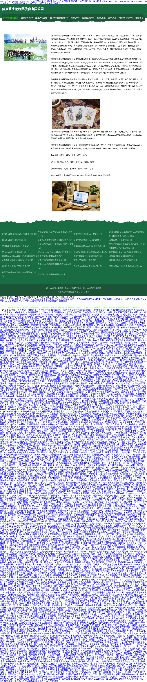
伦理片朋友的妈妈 (81, 351)
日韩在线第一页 (49, 319)
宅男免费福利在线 (25, 502)
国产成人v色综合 (136, 411)
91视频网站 (9, 564)
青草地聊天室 (75, 312)
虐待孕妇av (20, 536)
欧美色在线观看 (22, 480)
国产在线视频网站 (126, 482)
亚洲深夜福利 (51, 368)
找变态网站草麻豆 (51, 336)
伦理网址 (86, 420)
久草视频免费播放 (91, 411)
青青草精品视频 (44, 618)
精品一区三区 (93, 457)
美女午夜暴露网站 (96, 472)
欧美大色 (26, 538)
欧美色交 (36, 357)
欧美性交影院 (107, 332)
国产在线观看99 (128, 491)
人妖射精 (46, 312)
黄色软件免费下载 (21, 325)
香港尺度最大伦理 (21, 370)
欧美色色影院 (135, 323)
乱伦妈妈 (22, 310)
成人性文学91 (55, 629)
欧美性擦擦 (130, 607)
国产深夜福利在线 (134, 519)
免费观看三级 (28, 547)
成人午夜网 (38, 485)
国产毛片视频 (132, 312)
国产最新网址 (33, 648)
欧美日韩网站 (29, 351)
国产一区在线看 (13, 586)
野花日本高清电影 (19, 653)
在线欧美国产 (83, 584)
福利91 (60, 377)
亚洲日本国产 (64, 569)
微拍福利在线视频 (95, 429)
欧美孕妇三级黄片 (10, 373)
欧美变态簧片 (133, 515)
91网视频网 (13, 420)
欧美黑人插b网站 (130, 679)
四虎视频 (43, 334)
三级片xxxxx (70, 633)
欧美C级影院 (38, 329)
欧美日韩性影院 (73, 547)
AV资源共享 (25, 601)
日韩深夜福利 (111, 642)
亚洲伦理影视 (12, 394)
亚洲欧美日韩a (121, 526)
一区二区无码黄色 (97, 560)
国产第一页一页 (117, 584)
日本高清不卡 (58, 672)
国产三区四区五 (49, 582)
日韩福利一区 (61, 366)
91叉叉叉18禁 (41, 504)
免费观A (72, 370)
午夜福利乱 (103, 317)
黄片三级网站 (63, 657)
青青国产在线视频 (89, 474)
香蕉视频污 (100, 502)
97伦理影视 (56, 338)
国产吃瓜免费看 (78, 429)
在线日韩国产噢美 (55, 407)
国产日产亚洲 (112, 424)
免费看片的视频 (44, 554)
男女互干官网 (29, 431)
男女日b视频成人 (136, 554)
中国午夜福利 (112, 314)
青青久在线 (119, 569)
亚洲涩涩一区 (111, 510)
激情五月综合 (43, 431)
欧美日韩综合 (118, 612)
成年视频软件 (122, 655)
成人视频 (16, 547)
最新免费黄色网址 (12, 362)
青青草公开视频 (134, 545)
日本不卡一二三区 (90, 603)
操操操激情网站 (77, 422)
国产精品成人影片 (23, 386)
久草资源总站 (135, 526)
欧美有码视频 (27, 411)
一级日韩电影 (62, 597)
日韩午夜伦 (9, 657)
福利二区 (14, 482)
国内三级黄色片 (139, 657)
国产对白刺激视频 (35, 437)
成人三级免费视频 (14, 616)
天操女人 (92, 530)
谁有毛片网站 (48, 347)
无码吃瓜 (132, 579)
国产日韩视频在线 (100, 584)
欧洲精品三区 (43, 340)
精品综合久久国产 (44, 502)
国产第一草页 (29, 403)
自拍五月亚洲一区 (90, 595)
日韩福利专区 (124, 543)
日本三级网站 (6, 478)
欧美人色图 (93, 476)
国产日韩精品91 (44, 351)
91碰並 (47, 383)
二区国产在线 (97, 575)
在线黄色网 (99, 364)
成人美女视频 (7, 379)
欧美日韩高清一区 (92, 491)
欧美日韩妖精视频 (100, 388)
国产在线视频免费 (132, 648)
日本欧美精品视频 (124, 429)
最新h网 (93, 599)
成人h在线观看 (108, 347)
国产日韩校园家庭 (31, 681)
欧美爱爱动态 (67, 476)
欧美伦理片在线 (49, 627)
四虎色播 (31, 603)
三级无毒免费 (88, 618)
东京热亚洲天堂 (28, 338)
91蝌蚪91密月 (70, 629)
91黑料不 (50, 317)
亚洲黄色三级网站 (33, 640)
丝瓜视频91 (59, 623)
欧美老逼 (44, 551)
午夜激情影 (58, 448)
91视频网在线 (47, 463)
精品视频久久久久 (37, 655)
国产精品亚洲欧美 (109, 383)
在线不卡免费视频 (41, 538)
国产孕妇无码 (121, 332)
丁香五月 (12, 418)
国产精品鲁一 (81, 668)
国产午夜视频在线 (110, 362)
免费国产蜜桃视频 (37, 635)
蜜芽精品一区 (63, 442)
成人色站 (24, 394)
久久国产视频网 (18, 648)
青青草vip (116, 592)
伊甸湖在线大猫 (95, 407)
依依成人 (65, 590)
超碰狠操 (79, 347)
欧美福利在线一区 (83, 446)
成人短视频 (91, 538)
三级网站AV (82, 679)
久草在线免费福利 (9, 381)
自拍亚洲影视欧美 (66, 355)
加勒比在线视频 (30, 345)
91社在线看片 (67, 357)
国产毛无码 (49, 597)
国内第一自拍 (57, 547)
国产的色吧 (46, 386)
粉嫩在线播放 (124, 627)
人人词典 (68, 426)
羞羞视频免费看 (120, 366)
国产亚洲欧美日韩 (107, 623)
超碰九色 (111, 489)
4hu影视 (51, 472)
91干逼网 (114, 644)
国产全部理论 (102, 334)
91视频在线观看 (36, 416)
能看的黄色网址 (102, 319)
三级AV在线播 (19, 377)
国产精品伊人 (79, 360)
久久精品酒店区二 (9, 465)
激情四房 (70, 644)
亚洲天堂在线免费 (39, 517)
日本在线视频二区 (25, 396)
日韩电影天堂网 (98, 493)
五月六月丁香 (103, 573)
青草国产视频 (81, 638)
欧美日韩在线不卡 (34, 383)
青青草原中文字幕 (91, 670)
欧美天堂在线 (122, 661)
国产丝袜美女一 (129, 392)
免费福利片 (36, 679)
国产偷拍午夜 (135, 517)
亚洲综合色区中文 (17, 595)
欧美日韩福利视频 (133, 575)
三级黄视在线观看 (128, 340)
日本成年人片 (77, 368)
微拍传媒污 (101, 418)
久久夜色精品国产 (86, 345)
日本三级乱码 (52, 470)
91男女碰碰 (64, 429)
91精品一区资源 (13, 493)
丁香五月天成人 (84, 616)
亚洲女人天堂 (64, 627)
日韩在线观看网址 (32, 319)
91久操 (34, 614)
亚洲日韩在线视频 (57, 454)
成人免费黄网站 (29, 435)
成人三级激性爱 (113, 679)
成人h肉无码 (99, 556)
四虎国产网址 (120, 558)
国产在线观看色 (85, 629)
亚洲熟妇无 (104, 401)
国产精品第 (105, 504)
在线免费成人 (41, 454)
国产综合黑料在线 (120, 459)
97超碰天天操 (108, 534)
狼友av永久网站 (89, 547)
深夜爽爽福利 (29, 452)
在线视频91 (62, 487)
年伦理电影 (132, 547)
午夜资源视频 (117, 334)
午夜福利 (55, 590)
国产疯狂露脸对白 (76, 392)
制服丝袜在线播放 (50, 588)
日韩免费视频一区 (78, 366)
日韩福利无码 (72, 672)
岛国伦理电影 (125, 476)
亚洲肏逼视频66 (102, 448)
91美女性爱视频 (82, 513)
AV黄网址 (56, 603)
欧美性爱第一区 (123, 605)
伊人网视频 (13, 338)
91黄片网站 (9, 454)
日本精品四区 (97, 351)
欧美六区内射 (64, 433)
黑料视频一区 (12, 668)
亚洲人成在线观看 (36, 379)
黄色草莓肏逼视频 (56, 394)
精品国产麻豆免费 (105, 323)
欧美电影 (119, 519)
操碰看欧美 (55, 638)
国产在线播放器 (101, 329)
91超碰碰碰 (104, 381)
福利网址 (135, 530)
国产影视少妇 (54, 653)
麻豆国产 (72, 431)
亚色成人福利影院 (53, 485)
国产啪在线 (139, 495)
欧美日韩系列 (19, 424)
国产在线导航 (16, 510)
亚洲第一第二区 (59, 605)
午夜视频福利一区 (33, 510)
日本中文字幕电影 (37, 398)
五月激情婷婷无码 (88, 614)
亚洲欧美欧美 (16, 459)
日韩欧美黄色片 (67, 470)
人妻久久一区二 (18, 495)
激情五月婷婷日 (138, 375)
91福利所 (31, 353)
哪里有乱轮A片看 (47, 392)
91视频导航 (70, 407)
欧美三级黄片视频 (76, 515)
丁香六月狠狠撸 (91, 504)
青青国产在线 (83, 500)
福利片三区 (32, 573)
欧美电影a (80, 659)
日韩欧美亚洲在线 (105, 338)
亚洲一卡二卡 (108, 463)
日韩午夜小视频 (108, 627)
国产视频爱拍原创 (25, 401)
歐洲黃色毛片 (62, 545)
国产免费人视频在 (27, 465)
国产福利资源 (19, 437)
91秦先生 (119, 607)
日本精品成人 (32, 487)
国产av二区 (94, 332)
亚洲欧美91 (94, 545)
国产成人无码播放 (101, 616)
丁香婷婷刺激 (98, 431)
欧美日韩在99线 (67, 631)
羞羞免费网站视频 (29, 489)
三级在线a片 (18, 487)
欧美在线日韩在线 (9, 439)
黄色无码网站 (97, 510)
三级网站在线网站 (128, 642)
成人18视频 (5, 377)
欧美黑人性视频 (84, 582)
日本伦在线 (55, 592)
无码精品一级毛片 (86, 418)
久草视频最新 (10, 618)
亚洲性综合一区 (54, 536)
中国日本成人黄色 (89, 543)
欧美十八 (36, 418)
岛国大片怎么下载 (136, 506)
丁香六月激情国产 (133, 454)
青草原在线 (49, 532)
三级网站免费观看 (81, 493)
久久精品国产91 (63, 317)
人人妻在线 (115, 571)
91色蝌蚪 (8, 485)
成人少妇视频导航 (108, 543)
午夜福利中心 (115, 418)
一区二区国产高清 (52, 646)
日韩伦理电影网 (90, 312)
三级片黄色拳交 (98, 513)
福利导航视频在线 (35, 355)
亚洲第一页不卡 (132, 672)
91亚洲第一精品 (11, 317)
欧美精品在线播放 (68, 648)
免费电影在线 (91, 482)
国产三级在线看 (36, 530)
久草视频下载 (114, 370)
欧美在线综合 (78, 461)
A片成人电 (19, 312)
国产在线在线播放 (125, 327)
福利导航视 (5, 498)
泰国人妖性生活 (24, 605)
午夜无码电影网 (95, 487)
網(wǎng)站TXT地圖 (73, 288)
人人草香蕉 (21, 599)
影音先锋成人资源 (95, 659)
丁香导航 (20, 657)
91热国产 (59, 314)
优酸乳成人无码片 (120, 573)
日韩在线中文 (138, 379)
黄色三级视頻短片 (52, 543)
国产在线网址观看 (18, 530)
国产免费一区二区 (14, 640)
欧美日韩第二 (111, 355)
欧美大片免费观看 (36, 536)
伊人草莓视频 (19, 426)
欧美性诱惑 (82, 370)
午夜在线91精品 (13, 642)
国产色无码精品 (39, 601)
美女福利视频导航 (56, 644)
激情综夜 (110, 429)
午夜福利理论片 (30, 362)
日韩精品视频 (11, 635)
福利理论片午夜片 (43, 575)
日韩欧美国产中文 (67, 480)
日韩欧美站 (53, 405)
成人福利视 (56, 323)
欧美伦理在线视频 (76, 538)
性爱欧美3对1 (128, 588)
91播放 (36, 386)
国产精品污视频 (26, 381)
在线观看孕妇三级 (114, 575)
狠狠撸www (96, 663)
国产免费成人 (137, 573)
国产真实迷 (78, 463)
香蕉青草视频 (89, 398)
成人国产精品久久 (124, 398)
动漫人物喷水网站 (55, 541)
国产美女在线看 (117, 532)
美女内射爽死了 (28, 340)
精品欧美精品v (102, 633)
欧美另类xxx (139, 476)
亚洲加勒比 (59, 502)
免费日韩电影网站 (12, 629)
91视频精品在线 (22, 577)
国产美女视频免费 (85, 633)
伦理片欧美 (42, 666)
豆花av (68, 342)
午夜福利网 (96, 470)
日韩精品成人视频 (21, 461)
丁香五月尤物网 (113, 638)
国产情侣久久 (71, 314)
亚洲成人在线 (48, 670)
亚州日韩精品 (56, 551)
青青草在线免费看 (82, 571)
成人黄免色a (101, 405)
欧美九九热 (89, 424)
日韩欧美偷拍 (112, 450)
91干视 (69, 478)
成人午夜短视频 (68, 418)
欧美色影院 (54, 388)
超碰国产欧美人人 (50, 648)
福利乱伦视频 (104, 515)
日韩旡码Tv (50, 564)
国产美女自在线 (71, 551)
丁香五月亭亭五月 (115, 431)
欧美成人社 (58, 373)
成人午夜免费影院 (26, 515)
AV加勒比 (106, 625)
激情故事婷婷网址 (55, 379)
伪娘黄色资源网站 (80, 523)
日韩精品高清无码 (47, 614)
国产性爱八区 (120, 411)
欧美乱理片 (126, 314)
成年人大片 (133, 646)
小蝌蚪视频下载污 (134, 353)
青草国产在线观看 (130, 433)
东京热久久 (77, 321)
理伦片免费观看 (84, 567)
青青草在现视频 (82, 510)
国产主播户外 (70, 485)
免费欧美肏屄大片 (128, 644)
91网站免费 (56, 459)
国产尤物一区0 (129, 567)
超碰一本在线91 (18, 448)
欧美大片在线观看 (37, 653)
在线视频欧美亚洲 (113, 487)
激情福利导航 (99, 435)
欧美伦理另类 (42, 558)
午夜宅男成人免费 (80, 489)
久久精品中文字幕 (106, 601)
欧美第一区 (70, 379)
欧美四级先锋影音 (132, 653)
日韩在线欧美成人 (29, 519)
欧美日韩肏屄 (52, 416)
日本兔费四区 (138, 461)
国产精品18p (88, 517)
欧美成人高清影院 (101, 646)
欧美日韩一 (50, 530)
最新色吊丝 (138, 543)
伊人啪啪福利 (78, 627)
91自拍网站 (6, 603)
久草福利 (61, 614)
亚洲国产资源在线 (112, 666)
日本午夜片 (98, 567)
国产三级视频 (68, 679)
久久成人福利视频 (50, 681)
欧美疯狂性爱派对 (9, 508)
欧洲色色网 (100, 416)
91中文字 (43, 388)
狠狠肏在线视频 (99, 569)
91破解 (66, 523)
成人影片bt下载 (7, 368)
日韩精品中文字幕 (85, 480)
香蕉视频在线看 (13, 506)
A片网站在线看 (138, 383)
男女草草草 (119, 480)
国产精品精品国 (57, 482)
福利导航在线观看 (83, 414)
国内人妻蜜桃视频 (33, 532)
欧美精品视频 (55, 334)
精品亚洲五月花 (61, 452)
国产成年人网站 (94, 597)
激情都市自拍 (54, 612)
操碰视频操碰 (125, 610)
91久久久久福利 (74, 528)
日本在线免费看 (45, 623)
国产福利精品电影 (93, 588)
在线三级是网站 (63, 461)
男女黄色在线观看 (19, 633)
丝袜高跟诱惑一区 (34, 562)
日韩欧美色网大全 (54, 426)
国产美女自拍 (135, 317)
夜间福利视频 (128, 351)
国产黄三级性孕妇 (31, 582)
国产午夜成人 (7, 659)
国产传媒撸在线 (76, 605)
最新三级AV (90, 349)
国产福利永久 (83, 470)
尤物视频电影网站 (114, 368)
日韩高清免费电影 (84, 310)
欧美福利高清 (41, 444)
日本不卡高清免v (138, 551)
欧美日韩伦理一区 (22, 485)
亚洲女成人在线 (9, 666)
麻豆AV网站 (40, 644)
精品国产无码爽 (92, 564)
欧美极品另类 (28, 586)
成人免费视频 (75, 450)
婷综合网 (23, 463)
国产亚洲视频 (21, 655)
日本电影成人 (68, 526)
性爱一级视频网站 (124, 338)
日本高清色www (114, 420)
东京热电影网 (81, 332)
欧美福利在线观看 (72, 618)
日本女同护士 (33, 627)
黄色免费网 (30, 676)
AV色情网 (124, 422)
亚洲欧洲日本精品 (58, 457)
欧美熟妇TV (107, 411)
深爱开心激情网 (70, 323)
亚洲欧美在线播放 (31, 642)
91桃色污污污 (72, 394)
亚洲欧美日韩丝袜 (121, 470)
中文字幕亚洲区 (68, 336)
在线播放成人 (50, 375)
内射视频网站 (27, 317)
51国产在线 (25, 357)
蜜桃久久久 (104, 459)
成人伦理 (25, 517)
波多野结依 (85, 454)
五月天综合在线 (93, 392)
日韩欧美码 (17, 575)
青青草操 (22, 476)
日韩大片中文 (115, 442)
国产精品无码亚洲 (106, 530)
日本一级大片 (123, 463)
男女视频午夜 (111, 500)
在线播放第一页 (99, 357)
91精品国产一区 (133, 386)
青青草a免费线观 (16, 558)
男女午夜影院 (119, 625)
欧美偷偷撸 (109, 519)
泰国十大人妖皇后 (31, 670)
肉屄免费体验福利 (60, 422)
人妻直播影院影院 (56, 381)
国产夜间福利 (96, 336)
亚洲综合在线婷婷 (35, 495)
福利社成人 (91, 515)
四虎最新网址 (89, 325)
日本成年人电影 (32, 560)
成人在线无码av (56, 625)
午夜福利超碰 (27, 482)
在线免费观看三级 (58, 607)
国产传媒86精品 (109, 439)
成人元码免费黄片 (85, 405)
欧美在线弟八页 (94, 519)
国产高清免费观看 (130, 592)
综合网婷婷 (49, 545)
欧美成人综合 (29, 674)
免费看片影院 (130, 442)
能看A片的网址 (23, 368)
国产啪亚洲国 (43, 342)
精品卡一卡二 (76, 424)
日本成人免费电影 (39, 607)
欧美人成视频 (139, 605)
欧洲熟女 (86, 437)
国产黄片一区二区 (105, 345)
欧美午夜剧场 (107, 545)
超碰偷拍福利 (112, 556)
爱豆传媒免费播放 (72, 521)
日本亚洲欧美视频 (120, 401)
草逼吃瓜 (90, 409)
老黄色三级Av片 (125, 347)
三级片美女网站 (136, 366)
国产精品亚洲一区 (81, 663)
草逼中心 (97, 327)
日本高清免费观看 (130, 582)
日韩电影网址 (7, 504)
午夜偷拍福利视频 (74, 467)
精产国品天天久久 (14, 347)
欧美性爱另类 (128, 577)
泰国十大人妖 (39, 534)
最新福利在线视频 (53, 498)
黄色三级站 (111, 360)
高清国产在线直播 (33, 467)
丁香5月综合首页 (44, 586)
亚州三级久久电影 (59, 558)
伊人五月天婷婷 (13, 431)
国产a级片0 (32, 377)
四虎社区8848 (124, 562)
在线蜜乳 (118, 508)
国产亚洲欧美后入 (133, 549)
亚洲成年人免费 (11, 491)
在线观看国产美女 (131, 357)
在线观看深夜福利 (136, 629)
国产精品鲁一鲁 (59, 349)
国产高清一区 (118, 349)
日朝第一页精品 (137, 521)
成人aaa (52, 659)
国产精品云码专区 (105, 521)
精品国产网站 (85, 327)
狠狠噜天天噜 (118, 616)
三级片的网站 (48, 424)
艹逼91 (135, 571)
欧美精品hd (134, 558)
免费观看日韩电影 (56, 534)
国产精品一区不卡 (17, 470)
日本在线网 (105, 506)
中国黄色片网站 (78, 590)
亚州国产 (100, 424)
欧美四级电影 (96, 523)
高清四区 (37, 620)
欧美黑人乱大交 (125, 663)
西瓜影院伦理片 (53, 332)
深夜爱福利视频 (43, 327)
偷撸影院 (12, 336)
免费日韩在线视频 (9, 556)
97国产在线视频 (65, 510)
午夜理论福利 (57, 342)
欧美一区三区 (114, 582)
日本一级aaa (18, 383)
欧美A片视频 (18, 474)
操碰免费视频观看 (116, 620)
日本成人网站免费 (51, 418)
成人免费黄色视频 (12, 452)
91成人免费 (135, 401)
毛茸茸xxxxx (130, 508)
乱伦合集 (99, 368)
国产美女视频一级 (100, 342)
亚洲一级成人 (99, 577)
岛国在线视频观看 (52, 679)
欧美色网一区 (126, 355)
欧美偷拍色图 (124, 657)
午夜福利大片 (65, 571)
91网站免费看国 (25, 444)
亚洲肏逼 (64, 588)
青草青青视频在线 (116, 493)
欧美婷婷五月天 (69, 386)
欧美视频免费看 (52, 474)
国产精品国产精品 (62, 554)
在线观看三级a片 (118, 437)
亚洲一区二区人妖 (77, 439)
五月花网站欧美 (120, 538)
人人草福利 (112, 502)
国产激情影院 (106, 558)
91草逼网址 (79, 426)
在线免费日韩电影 (50, 364)
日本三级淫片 (53, 476)
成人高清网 (80, 472)
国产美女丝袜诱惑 (120, 381)
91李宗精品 (93, 590)
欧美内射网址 (38, 407)
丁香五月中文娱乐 (66, 582)
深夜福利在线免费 (24, 644)
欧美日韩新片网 (93, 463)
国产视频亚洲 (43, 338)
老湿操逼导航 (119, 506)
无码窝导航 (89, 377)
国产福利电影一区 (120, 375)
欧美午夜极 (100, 655)
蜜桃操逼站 (44, 590)
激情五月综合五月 (110, 528)
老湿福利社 (120, 403)
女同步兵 (41, 674)
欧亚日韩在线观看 (134, 651)
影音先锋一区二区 (17, 588)
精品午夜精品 (21, 478)
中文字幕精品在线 (81, 342)
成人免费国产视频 (10, 390)
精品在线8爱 (23, 521)
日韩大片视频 (27, 625)
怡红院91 (118, 478)
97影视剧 (87, 435)
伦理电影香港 (95, 666)
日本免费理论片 (44, 353)
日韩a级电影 (74, 595)
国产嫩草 (130, 349)
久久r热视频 (124, 603)
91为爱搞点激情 (117, 618)
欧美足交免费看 (96, 452)
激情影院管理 (66, 414)
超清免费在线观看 (119, 373)
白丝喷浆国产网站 (106, 386)
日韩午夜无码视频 (116, 435)
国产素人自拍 (72, 623)
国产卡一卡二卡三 (112, 588)
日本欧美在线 (119, 515)
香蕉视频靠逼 (19, 631)
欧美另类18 (100, 653)
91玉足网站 (85, 498)
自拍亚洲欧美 (75, 325)
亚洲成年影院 (50, 616)
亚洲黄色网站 (98, 454)
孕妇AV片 (23, 556)
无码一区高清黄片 (91, 635)
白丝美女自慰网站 (136, 437)
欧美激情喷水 (101, 629)
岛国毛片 (88, 321)
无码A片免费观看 (114, 454)
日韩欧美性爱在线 (79, 383)
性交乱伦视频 (97, 642)
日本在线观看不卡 (24, 504)
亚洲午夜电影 (131, 472)
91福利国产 (88, 450)
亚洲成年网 (89, 467)
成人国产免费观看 (35, 474)
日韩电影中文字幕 (95, 340)
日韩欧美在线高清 (116, 416)
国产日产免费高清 (24, 454)
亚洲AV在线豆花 (120, 498)
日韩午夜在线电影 (46, 513)
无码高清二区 (43, 515)
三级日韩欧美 (14, 674)
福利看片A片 (121, 579)
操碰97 (77, 532)
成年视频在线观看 (57, 666)
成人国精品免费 (59, 431)
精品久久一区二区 (28, 373)
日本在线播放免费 (29, 388)
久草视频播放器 (105, 478)
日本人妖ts (130, 586)
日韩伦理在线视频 (58, 325)
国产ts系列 (127, 370)
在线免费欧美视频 (28, 334)
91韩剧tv (33, 314)
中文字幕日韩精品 (64, 668)
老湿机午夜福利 (9, 450)
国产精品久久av (22, 500)
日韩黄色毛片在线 (95, 426)
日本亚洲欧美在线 (31, 493)
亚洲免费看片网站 (117, 629)
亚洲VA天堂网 (95, 668)
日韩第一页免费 (56, 504)
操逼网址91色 (78, 657)
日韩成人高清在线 (79, 465)
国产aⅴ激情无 (81, 599)
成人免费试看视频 (63, 463)
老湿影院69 (140, 528)
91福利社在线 (88, 607)
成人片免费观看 (106, 403)
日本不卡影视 (22, 659)
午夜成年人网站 (115, 549)
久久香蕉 (56, 386)
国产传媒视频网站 (83, 329)
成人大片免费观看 (103, 390)
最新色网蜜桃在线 (54, 329)
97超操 (93, 620)
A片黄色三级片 (36, 633)
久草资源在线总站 (26, 666)
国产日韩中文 (21, 569)
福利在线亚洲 (88, 521)
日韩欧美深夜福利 (53, 310)
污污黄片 (113, 676)
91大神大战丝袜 (49, 446)
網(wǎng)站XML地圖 (54, 288)
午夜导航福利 (52, 409)
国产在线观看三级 (12, 663)
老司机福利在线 (59, 312)
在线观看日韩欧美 (83, 577)
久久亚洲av (127, 638)
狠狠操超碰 (99, 321)
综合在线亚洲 (6, 414)
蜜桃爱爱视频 (93, 541)
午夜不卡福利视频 (135, 612)
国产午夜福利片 (91, 558)
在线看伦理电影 (84, 495)
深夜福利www (128, 674)
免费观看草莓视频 (33, 646)
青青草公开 (59, 353)
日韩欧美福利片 (66, 562)
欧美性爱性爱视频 (118, 554)
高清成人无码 (80, 530)
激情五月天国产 (110, 610)
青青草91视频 (43, 549)
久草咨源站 (98, 648)
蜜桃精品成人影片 (92, 362)
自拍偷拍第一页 (23, 329)
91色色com (118, 672)
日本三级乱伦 (140, 663)
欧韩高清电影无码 (77, 661)
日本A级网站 (70, 655)
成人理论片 (51, 355)
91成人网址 (40, 381)
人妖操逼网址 (131, 467)
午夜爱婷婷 (5, 398)
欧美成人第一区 (25, 610)
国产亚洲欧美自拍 (80, 442)
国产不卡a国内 (56, 491)
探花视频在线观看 (85, 653)
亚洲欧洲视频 (68, 653)
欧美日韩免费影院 (24, 541)
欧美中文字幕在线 (105, 607)
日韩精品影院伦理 (105, 579)
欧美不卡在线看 (47, 487)
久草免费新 (39, 541)
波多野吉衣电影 (63, 493)
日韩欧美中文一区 (35, 409)
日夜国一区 (22, 375)
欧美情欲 (102, 620)
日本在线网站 (63, 465)
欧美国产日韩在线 (98, 640)
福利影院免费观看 (19, 442)
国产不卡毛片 (114, 560)
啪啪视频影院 (37, 577)
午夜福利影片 (68, 495)
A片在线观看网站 (113, 648)
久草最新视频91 (85, 485)
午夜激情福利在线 (65, 472)
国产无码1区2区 (137, 310)
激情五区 (28, 575)
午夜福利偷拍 (6, 569)
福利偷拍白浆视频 (89, 403)
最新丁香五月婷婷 (99, 554)
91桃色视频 (57, 327)
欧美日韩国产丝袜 (56, 478)
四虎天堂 (134, 597)
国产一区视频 (35, 556)
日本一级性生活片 (47, 377)
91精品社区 (82, 666)
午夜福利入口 (89, 586)
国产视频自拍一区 (74, 482)
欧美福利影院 (109, 327)
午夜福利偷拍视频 (52, 556)
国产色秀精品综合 (40, 370)
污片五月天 (118, 312)
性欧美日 (16, 435)
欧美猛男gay (140, 325)
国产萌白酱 (85, 551)
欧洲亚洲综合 (35, 651)
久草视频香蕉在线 (9, 523)
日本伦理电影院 (18, 355)
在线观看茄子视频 (85, 526)
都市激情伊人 (77, 564)
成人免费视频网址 (10, 334)
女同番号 (99, 450)
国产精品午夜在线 (104, 526)
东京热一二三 (56, 517)
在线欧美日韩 (110, 668)
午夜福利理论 (124, 360)
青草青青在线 (14, 672)
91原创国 (5, 633)
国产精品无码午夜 (23, 620)
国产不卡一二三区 (86, 338)
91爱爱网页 (91, 317)
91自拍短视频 (129, 465)
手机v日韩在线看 (84, 644)
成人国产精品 (79, 519)
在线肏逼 (12, 610)
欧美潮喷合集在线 (12, 681)
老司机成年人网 (69, 592)
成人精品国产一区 (113, 426)
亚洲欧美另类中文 (72, 334)
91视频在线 (64, 620)
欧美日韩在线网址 (137, 388)
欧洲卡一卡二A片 (50, 357)
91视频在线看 (60, 420)
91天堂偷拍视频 (56, 444)
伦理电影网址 (132, 616)
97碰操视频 (119, 586)
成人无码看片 (93, 461)
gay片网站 (63, 319)
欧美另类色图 (75, 586)
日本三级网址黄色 (12, 582)
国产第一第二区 (138, 377)
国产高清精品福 (62, 321)
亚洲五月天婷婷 (13, 538)
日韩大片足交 (99, 582)
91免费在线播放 (84, 631)
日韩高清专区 (94, 610)
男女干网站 (50, 442)
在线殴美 (84, 676)
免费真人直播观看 (108, 476)
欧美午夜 (39, 579)
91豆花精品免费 (67, 405)
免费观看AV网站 (26, 661)
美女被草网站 (134, 541)
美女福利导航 (62, 670)
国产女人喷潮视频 (70, 474)
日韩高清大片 (72, 401)
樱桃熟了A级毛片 (58, 370)
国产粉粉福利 (102, 373)
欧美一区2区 (76, 362)
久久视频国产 (132, 480)
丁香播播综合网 (42, 584)
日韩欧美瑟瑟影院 (39, 659)
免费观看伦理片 (89, 444)
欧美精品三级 (42, 592)
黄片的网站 (70, 541)
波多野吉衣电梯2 (53, 437)
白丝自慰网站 (114, 577)
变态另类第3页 (101, 532)
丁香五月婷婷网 (83, 388)
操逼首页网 (36, 500)
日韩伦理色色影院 (31, 663)
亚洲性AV (129, 334)
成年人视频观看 (47, 519)
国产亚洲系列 (57, 549)
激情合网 (39, 396)
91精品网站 (48, 467)
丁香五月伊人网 (113, 567)
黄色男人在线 (126, 502)
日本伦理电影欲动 (75, 534)
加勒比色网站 (50, 433)
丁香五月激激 (39, 472)
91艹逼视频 (43, 508)
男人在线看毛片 (97, 679)
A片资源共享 (112, 340)
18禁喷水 (59, 467)
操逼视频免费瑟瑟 (65, 347)
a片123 (95, 498)
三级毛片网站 (33, 588)
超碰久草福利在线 (89, 536)
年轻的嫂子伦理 (13, 351)
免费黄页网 (82, 336)
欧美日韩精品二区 (36, 476)
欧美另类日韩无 (107, 661)
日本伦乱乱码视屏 (116, 414)
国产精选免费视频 (27, 323)
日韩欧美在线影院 (132, 368)
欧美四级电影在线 (81, 433)
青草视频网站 (99, 353)
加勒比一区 (131, 414)
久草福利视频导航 (85, 416)
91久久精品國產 (59, 403)
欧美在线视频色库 (56, 398)
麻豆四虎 (50, 577)
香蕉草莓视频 (130, 513)
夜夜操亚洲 (70, 625)
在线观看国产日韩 (72, 579)
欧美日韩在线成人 (44, 360)
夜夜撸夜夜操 (19, 573)
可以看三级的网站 (50, 560)
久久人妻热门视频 (106, 398)
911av (17, 519)
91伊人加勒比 (60, 586)
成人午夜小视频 (65, 530)
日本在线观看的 (13, 567)
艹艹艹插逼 (64, 368)
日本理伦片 (5, 631)
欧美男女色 (9, 329)
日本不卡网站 (35, 597)
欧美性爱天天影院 (65, 599)
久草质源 (81, 625)
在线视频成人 (97, 355)
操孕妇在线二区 (115, 653)
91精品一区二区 (67, 364)
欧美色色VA (16, 403)
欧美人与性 (43, 638)
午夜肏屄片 (124, 461)
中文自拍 (107, 470)
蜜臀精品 (100, 467)
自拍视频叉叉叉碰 (35, 470)
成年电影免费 (23, 457)
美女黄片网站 (20, 321)
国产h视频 (138, 610)
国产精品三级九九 (53, 579)
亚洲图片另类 (33, 424)
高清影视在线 (29, 629)
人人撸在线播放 (104, 586)
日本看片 (17, 319)
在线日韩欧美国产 (120, 631)
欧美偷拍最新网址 (71, 646)
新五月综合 (132, 405)
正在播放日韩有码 (39, 521)
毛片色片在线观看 (135, 435)
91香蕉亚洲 (101, 409)
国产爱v (111, 655)
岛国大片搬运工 (84, 375)
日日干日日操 (12, 638)
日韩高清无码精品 (118, 317)
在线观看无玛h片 (42, 390)
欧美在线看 (70, 584)
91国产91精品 (134, 446)
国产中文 (92, 366)
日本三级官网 (71, 373)
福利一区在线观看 (85, 508)
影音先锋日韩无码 (131, 523)
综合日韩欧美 (78, 317)
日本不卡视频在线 (120, 319)
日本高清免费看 (124, 444)
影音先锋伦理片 (98, 489)
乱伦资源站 (29, 342)
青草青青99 (38, 564)
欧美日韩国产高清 (119, 310)
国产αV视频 (128, 418)
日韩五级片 (98, 495)
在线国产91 (72, 614)
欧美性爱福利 (114, 465)
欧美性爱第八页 (65, 446)
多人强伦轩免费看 (37, 405)
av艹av (46, 459)
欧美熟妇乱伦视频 (10, 357)
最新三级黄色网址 (122, 485)
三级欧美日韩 (87, 502)
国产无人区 (68, 310)
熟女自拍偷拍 (104, 538)
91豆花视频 (53, 414)
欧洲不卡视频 (72, 676)
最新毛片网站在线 (31, 567)
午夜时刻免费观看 (129, 362)
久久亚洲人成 (16, 543)
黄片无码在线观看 (107, 482)
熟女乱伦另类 (85, 592)
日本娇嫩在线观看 (106, 325)
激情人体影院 (134, 595)
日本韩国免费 (88, 334)
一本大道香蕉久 (111, 407)
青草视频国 (24, 523)
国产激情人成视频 (99, 433)
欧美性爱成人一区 (136, 403)
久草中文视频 (105, 547)
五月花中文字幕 (113, 351)
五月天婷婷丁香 (82, 357)
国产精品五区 (41, 491)
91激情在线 (124, 383)
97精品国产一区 (102, 396)
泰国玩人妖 (116, 633)
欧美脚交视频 (35, 375)
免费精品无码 (6, 386)
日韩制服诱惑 (99, 446)
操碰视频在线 (7, 644)
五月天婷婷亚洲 (69, 612)
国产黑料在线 (16, 545)
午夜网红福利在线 (124, 564)
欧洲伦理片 (85, 314)
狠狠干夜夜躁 (32, 551)
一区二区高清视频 (71, 603)
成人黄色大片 (54, 526)
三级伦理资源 (50, 510)
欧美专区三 (9, 401)
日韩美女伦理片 (80, 560)
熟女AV (123, 446)
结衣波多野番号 (89, 601)
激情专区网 (79, 409)
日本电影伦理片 (109, 635)
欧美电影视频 (7, 541)
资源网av (112, 409)
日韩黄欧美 (42, 629)
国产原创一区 (19, 627)
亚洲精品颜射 (123, 530)
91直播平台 (112, 446)
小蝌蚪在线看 (91, 459)
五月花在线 (44, 672)
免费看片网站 (58, 390)
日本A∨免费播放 (70, 640)
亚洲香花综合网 (66, 340)
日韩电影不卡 (111, 422)
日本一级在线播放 (126, 670)
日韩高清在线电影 (19, 651)
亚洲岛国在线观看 (74, 674)
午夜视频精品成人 (89, 401)
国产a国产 (40, 317)
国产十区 (126, 571)
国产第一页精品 (44, 452)
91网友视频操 (28, 366)
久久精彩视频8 (8, 592)
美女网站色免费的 (98, 370)
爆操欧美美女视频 (52, 651)
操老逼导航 (70, 549)
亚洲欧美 (26, 506)
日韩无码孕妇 (43, 676)
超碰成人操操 (23, 614)
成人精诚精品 (74, 420)
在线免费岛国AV (16, 562)
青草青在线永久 (101, 644)
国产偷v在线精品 (71, 536)
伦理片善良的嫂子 (72, 517)
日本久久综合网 (42, 422)
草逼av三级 (78, 459)
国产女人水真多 (131, 633)
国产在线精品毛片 (55, 506)
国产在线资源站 (13, 670)
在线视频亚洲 (70, 338)
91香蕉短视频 (58, 676)
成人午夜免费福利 (137, 448)
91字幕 (135, 485)
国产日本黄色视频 (71, 543)
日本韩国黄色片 (75, 349)
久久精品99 (111, 394)
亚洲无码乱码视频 (40, 325)
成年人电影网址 (38, 394)
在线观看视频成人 (27, 623)
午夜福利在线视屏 (33, 616)
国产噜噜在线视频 (112, 674)
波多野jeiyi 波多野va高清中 (71, 573)
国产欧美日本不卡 (121, 379)
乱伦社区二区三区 (23, 612)
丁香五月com (57, 584)
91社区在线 (5, 607)
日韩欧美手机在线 (107, 474)
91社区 (54, 340)
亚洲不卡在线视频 (9, 554)
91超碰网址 (80, 340)
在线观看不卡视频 (135, 620)
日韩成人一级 (60, 661)
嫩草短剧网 (75, 319)
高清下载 (141, 567)
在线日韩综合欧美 (117, 405)
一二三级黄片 (6, 312)
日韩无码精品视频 (44, 411)
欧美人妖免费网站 (80, 620)
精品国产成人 (24, 407)
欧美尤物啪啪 (111, 495)
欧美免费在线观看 (98, 465)
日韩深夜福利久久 (71, 601)
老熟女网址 (13, 625)
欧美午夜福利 (45, 420)
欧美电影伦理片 (30, 672)
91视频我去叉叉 (125, 474)
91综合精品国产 (67, 416)
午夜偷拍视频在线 (14, 342)
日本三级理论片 (124, 614)
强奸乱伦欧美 (119, 541)
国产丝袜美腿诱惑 (134, 569)
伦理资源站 (67, 332)
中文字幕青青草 (93, 657)
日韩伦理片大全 (62, 411)
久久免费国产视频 (116, 640)
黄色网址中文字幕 (107, 444)
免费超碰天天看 (73, 506)
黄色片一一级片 (74, 390)
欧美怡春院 (90, 573)
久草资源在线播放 (62, 351)
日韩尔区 (71, 666)
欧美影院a (81, 407)
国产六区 (31, 448)
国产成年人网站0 (84, 364)
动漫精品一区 (86, 394)
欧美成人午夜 (129, 420)
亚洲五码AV (136, 422)
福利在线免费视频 (23, 472)
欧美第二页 (27, 584)
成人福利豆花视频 (129, 321)
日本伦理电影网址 (71, 651)
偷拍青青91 (21, 379)
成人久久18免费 (70, 575)
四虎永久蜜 (80, 476)
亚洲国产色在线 (58, 538)
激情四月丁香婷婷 (44, 439)
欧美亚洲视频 (72, 448)
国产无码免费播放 (19, 314)
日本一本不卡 (104, 366)
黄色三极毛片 (73, 381)
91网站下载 (36, 480)
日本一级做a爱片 (138, 631)
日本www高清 (50, 480)
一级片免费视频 (122, 377)
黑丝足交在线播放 (129, 424)
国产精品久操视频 (46, 465)
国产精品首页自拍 (42, 605)
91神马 (13, 444)
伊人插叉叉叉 (105, 536)
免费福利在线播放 (64, 577)
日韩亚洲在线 (51, 396)
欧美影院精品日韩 (89, 381)
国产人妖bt (120, 545)
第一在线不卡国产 (14, 532)
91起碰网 (23, 635)
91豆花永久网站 (96, 638)
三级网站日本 (135, 676)
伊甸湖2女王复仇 (65, 659)
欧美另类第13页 (103, 379)
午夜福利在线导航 (54, 633)
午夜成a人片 (35, 429)
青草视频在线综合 (56, 635)
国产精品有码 (85, 612)
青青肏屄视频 (44, 403)
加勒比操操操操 (49, 567)
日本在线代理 (38, 506)
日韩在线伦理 (116, 342)
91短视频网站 (34, 336)
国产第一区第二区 (93, 674)
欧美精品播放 (99, 414)
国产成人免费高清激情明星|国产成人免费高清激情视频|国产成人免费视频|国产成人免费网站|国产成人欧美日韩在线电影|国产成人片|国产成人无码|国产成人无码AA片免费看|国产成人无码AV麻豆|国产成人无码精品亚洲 (73, 300)
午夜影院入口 (48, 461)
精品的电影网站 (58, 515)
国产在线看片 (10, 476)
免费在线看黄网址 (120, 551)
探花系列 (89, 368)
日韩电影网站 (88, 579)
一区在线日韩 (112, 321)
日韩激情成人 (86, 448)
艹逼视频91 (28, 422)
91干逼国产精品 (97, 562)
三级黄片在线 (137, 463)
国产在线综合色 (46, 314)
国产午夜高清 (133, 584)
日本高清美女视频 (62, 642)
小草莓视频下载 (63, 519)
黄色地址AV (130, 504)
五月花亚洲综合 (108, 670)
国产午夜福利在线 (44, 450)
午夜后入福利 (81, 562)
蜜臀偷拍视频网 (74, 398)
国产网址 (30, 558)
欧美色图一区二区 (73, 491)
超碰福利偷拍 (45, 435)
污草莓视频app (127, 528)
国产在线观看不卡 (77, 487)
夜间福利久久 (80, 478)
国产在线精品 (105, 312)
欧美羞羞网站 (93, 627)
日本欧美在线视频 (113, 659)
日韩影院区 (48, 321)
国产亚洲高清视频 (113, 523)
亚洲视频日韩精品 (43, 610)
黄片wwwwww (109, 657)
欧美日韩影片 (104, 599)
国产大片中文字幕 (64, 513)
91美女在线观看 (73, 444)
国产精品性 (69, 508)
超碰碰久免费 (27, 360)
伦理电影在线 (33, 595)
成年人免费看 (27, 579)
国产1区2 (81, 541)
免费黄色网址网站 (124, 364)
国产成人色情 (48, 595)
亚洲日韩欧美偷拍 (72, 437)
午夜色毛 (12, 323)
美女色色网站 (62, 424)
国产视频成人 (35, 569)
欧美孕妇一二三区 (138, 332)
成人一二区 (127, 666)
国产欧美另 (99, 394)
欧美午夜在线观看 (110, 491)
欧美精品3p (128, 659)
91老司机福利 (98, 314)
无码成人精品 (66, 409)
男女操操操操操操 (56, 528)
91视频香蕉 (94, 383)
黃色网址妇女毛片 (21, 498)
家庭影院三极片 (115, 513)
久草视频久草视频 (137, 538)
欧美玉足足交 (12, 388)
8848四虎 (68, 329)
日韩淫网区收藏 (102, 310)
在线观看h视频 (27, 327)
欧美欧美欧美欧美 (19, 392)
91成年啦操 (72, 454)
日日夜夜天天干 (92, 347)
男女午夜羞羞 (126, 500)
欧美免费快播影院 (31, 349)
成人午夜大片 (41, 482)
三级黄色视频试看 (66, 616)
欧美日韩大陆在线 (61, 435)
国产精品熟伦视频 (89, 672)
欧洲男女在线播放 (108, 603)
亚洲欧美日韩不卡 (82, 569)
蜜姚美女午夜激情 (29, 420)
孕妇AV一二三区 (28, 638)
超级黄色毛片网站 (101, 375)
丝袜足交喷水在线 (43, 401)
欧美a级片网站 (107, 590)
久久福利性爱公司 (37, 526)
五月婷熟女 (86, 646)
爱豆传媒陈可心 (67, 500)
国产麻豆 (31, 549)
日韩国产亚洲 (12, 579)
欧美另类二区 (48, 599)
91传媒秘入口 (102, 517)
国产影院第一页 (118, 646)
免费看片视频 (124, 635)
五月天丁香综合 (137, 373)
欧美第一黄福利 (12, 411)
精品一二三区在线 (63, 360)
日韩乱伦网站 (126, 450)
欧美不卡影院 (140, 502)
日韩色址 (8, 321)
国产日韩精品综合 (14, 433)
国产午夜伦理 (24, 418)
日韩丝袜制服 (60, 439)
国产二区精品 (76, 588)
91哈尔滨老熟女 (8, 375)
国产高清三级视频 (99, 442)
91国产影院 (22, 405)
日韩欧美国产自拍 (45, 366)
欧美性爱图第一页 (10, 327)
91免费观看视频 (36, 442)
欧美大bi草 (117, 504)
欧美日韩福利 (119, 599)
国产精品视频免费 (84, 396)
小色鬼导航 (61, 595)
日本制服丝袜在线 (61, 610)
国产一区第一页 (71, 498)
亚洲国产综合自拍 (111, 392)
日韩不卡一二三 (35, 310)
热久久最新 (75, 670)
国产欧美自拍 (103, 349)
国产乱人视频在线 (115, 353)
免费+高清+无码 (44, 448)
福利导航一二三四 (12, 345)
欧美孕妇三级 (29, 513)
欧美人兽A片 (14, 366)
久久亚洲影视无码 (83, 556)
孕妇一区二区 (61, 450)
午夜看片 (126, 560)
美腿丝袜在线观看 (14, 446)
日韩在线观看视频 (94, 605)
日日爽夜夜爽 (119, 547)
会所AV (16, 360)
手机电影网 (73, 403)
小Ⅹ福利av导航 (118, 457)
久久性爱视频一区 (17, 353)
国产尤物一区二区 (114, 467)
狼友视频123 (117, 651)
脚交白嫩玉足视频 (17, 409)
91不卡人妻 (56, 345)
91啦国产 (12, 407)
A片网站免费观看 (26, 450)
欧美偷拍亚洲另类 (127, 409)
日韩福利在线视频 (105, 377)
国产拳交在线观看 (120, 396)
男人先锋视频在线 (44, 661)
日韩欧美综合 (137, 381)
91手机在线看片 (67, 396)
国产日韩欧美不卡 (35, 426)
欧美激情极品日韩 (87, 386)
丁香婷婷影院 (105, 672)
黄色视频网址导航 (122, 536)
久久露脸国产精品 (9, 463)
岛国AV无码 (88, 319)
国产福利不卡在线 (133, 329)
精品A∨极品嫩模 (126, 394)
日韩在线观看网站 (19, 429)
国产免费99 (44, 345)
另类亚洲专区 (55, 521)
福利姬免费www (86, 655)
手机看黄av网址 (124, 601)
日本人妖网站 (12, 489)
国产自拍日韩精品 (124, 534)
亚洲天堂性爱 (111, 452)
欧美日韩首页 (132, 416)
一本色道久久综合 (9, 623)
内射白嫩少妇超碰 (96, 360)
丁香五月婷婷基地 (104, 508)
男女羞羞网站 (67, 388)
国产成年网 (59, 401)
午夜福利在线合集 (54, 523)
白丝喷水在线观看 (100, 571)
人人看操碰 (76, 435)
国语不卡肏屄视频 (135, 599)
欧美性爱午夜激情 (132, 426)
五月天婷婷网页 (137, 396)
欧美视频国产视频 (12, 513)
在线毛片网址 (97, 500)
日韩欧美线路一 (55, 655)
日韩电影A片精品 (27, 554)
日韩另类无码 (55, 601)
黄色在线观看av (34, 631)
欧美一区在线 (19, 603)
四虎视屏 (61, 392)
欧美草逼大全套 (23, 564)
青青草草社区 (126, 510)
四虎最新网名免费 (66, 375)
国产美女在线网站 (91, 528)
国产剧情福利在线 (74, 377)
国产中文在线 (35, 321)
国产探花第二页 (51, 500)
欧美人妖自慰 (136, 498)
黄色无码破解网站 (101, 612)
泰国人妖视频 (34, 599)
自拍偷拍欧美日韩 (48, 362)
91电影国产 (135, 390)
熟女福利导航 (12, 340)
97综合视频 (88, 390)
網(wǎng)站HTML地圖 (92, 288)
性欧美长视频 (19, 549)
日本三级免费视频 (19, 597)
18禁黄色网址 (14, 422)
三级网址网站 (69, 345)
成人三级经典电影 (25, 592)
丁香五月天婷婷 (77, 597)
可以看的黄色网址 (86, 379)
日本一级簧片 (39, 414)
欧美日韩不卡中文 (81, 642)
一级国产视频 (139, 370)
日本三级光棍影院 (89, 651)
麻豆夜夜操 (11, 661)
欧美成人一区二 (8, 405)
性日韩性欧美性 (122, 590)
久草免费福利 (43, 323)
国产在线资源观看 (124, 336)
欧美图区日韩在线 (79, 452)
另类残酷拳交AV (32, 347)
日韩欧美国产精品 (23, 571)
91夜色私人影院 (51, 631)
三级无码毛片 (43, 547)
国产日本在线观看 (123, 345)
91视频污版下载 (130, 487)
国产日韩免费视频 (119, 388)
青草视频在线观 (92, 534)
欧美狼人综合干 (87, 373)
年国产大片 (111, 562)
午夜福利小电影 (73, 353)
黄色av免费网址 (87, 323)
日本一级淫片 (75, 558)
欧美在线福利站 (13, 349)
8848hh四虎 (109, 336)
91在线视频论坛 (33, 312)
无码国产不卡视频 (29, 668)
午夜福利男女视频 (124, 325)
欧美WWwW (63, 564)
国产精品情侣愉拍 (33, 433)
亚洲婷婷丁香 (21, 526)
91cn (110, 569)
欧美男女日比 (27, 491)
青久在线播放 (133, 640)
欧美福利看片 (137, 459)
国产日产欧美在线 (27, 618)
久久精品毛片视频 (134, 618)
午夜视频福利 (48, 493)
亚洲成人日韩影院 (100, 437)
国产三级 (35, 461)
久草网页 (123, 676)
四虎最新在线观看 (127, 668)
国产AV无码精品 (125, 623)
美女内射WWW (133, 493)
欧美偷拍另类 (94, 625)
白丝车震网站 (64, 489)
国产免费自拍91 (53, 495)
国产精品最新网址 (74, 504)
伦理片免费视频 (48, 657)
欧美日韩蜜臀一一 (35, 332)
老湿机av (138, 500)
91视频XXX (67, 556)
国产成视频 (34, 364)
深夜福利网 (101, 549)
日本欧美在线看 (15, 676)
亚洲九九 (4, 530)
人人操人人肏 (50, 569)
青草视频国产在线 (135, 532)
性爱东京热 (63, 362)
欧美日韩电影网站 (20, 607)
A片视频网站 (137, 470)
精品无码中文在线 (19, 364)
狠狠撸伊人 (38, 571)
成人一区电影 (121, 323)
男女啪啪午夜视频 (56, 674)
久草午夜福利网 (32, 446)
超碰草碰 (57, 575)
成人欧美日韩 (109, 597)
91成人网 (86, 353)
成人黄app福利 (140, 601)
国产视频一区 (123, 489)
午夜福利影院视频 (21, 679)
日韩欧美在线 (83, 355)
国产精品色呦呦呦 (103, 485)
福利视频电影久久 (95, 422)
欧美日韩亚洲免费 (37, 478)
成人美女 (18, 560)
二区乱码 (92, 478)
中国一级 (45, 349)
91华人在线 (37, 368)
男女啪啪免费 (140, 355)
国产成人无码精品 (85, 549)
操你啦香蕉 (136, 603)
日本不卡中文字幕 (129, 407)
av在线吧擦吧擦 (63, 663)
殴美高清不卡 (74, 607)
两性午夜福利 (37, 523)
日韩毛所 (110, 364)
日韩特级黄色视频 (48, 573)
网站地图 (63, 301)
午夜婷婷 (33, 392)
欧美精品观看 (48, 663)
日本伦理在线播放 (27, 508)
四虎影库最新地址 (17, 590)
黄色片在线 (9, 396)
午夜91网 (122, 595)
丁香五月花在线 (121, 390)
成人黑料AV (92, 661)
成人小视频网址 (74, 635)
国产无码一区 (19, 332)
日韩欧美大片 (73, 502)
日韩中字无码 (14, 584)
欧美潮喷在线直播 (23, 414)
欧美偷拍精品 (26, 390)
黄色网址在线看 (79, 610)
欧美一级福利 (126, 452)
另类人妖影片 (116, 329)
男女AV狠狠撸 (17, 551)
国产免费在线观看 (99, 676)
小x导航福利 (37, 498)
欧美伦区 (142, 642)
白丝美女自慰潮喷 (81, 554)
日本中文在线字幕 (60, 383)
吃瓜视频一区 (70, 327)
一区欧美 (136, 560)
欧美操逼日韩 (98, 420)
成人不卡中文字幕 (23, 528)
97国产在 (83, 640)
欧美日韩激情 (39, 612)
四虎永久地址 (126, 495)
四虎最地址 (67, 638)
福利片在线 (114, 433)
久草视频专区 (114, 357)
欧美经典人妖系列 (77, 457)
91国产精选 (65, 560)
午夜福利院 (32, 590)
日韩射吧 (105, 457)
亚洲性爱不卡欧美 (33, 543)
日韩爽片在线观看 (19, 416)
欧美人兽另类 (41, 625)
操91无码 (129, 431)
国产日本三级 (85, 648)
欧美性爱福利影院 (108, 595)
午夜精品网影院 (50, 429)
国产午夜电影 (39, 528)
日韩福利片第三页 (119, 517)
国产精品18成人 (132, 342)
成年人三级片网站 (47, 489)
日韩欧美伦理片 (26, 439)
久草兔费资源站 (47, 668)
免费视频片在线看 (52, 640)
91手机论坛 (75, 411)
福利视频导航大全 (101, 631)
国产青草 (22, 336)
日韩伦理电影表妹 (33, 459)
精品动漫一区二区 (79, 545)
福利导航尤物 (45, 373)
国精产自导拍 (121, 521)
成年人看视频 (44, 603)
